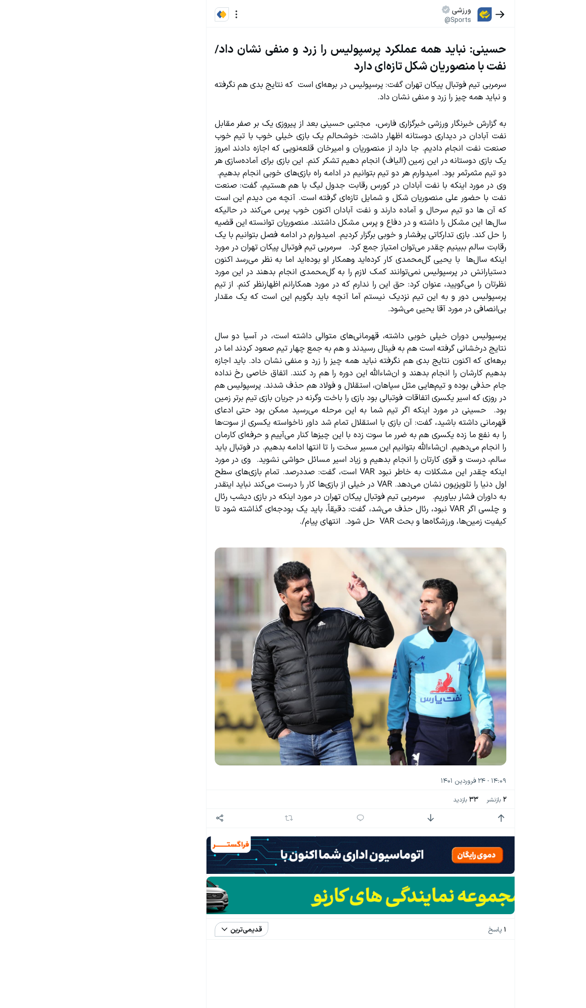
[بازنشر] (298, 818)
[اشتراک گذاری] (229, 818)
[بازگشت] (509, 14)
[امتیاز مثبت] (510, 818)
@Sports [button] (467, 19)
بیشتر (185, 680)
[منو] (245, 14)
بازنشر (505, 799)
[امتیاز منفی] (440, 818)
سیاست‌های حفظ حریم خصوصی (78, 109)
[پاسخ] (369, 818)
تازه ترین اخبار (169, 138)
